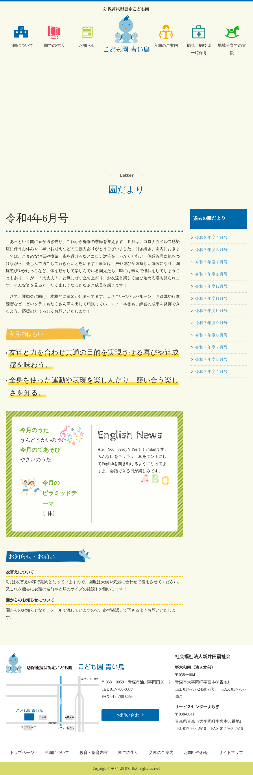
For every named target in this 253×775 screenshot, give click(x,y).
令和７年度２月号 (211, 262)
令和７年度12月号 (211, 286)
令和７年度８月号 (211, 335)
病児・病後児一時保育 (199, 49)
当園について (21, 45)
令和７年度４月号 (211, 371)
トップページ (22, 752)
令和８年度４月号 (211, 237)
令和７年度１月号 (211, 274)
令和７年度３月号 (211, 250)
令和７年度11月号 (211, 298)
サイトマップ (231, 752)
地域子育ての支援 (232, 49)
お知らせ (87, 45)
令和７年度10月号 (211, 310)
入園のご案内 (166, 45)
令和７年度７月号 (211, 347)
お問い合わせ (130, 715)
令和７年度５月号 (211, 359)
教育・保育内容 (94, 752)
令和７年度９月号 (211, 323)
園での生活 (54, 45)
